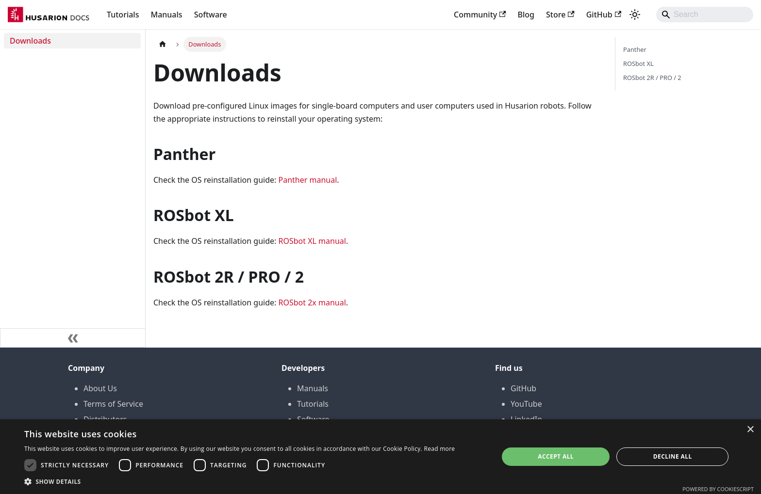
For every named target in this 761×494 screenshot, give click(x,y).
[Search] (704, 14)
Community (480, 14)
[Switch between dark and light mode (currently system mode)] (635, 14)
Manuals (166, 14)
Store (560, 14)
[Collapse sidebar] (73, 338)
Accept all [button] (556, 456)
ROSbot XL (638, 63)
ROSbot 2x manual (312, 302)
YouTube (526, 403)
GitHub (603, 14)
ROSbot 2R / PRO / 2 (652, 77)
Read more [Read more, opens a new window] (439, 449)
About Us (100, 388)
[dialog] (380, 456)
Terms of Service (113, 403)
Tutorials (123, 14)
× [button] (750, 429)
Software (210, 14)
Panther (634, 49)
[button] (239, 482)
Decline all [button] (672, 456)
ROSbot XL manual (312, 241)
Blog (526, 14)
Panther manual (307, 180)
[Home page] (162, 44)
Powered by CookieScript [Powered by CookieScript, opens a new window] (718, 489)
